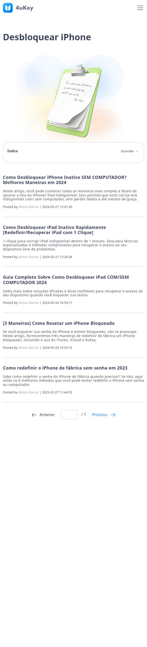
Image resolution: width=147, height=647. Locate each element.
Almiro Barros (28, 207)
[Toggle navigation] (140, 8)
